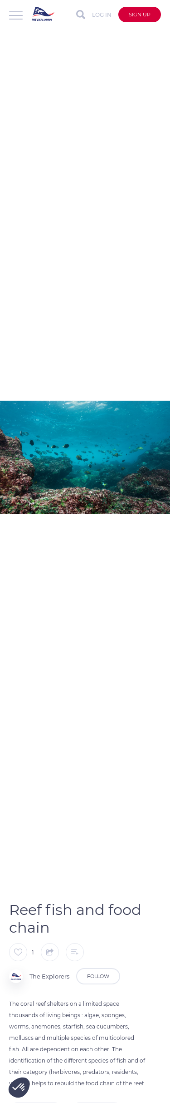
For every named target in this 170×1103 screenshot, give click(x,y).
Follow (98, 976)
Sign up (140, 14)
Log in (102, 14)
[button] (19, 1087)
